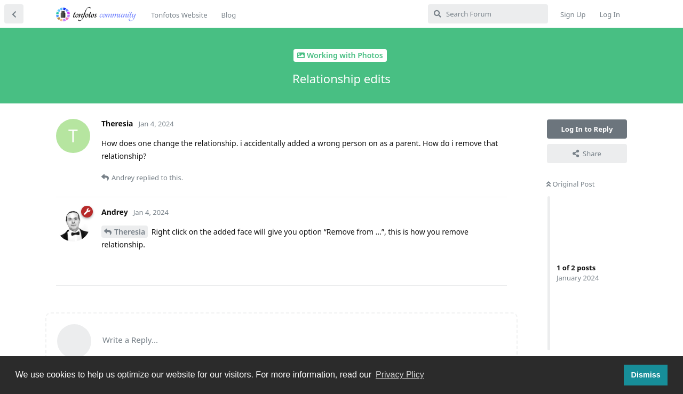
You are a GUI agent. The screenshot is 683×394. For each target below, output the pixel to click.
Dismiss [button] (645, 375)
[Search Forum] (488, 13)
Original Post (570, 184)
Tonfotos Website (179, 15)
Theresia (129, 232)
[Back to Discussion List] (13, 13)
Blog (228, 15)
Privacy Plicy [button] (400, 374)
